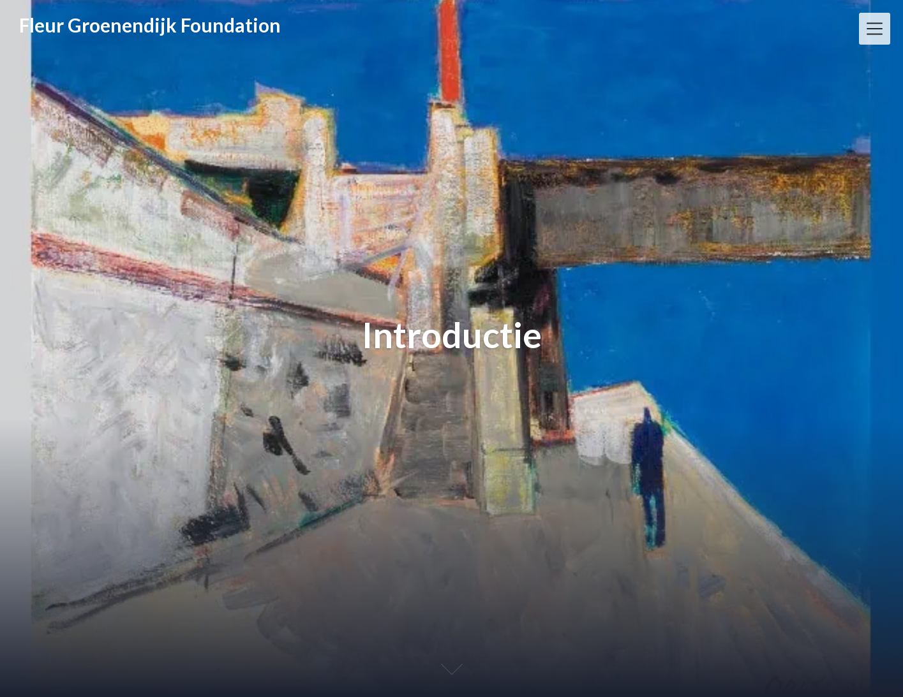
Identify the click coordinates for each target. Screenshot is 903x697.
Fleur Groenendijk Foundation (150, 24)
